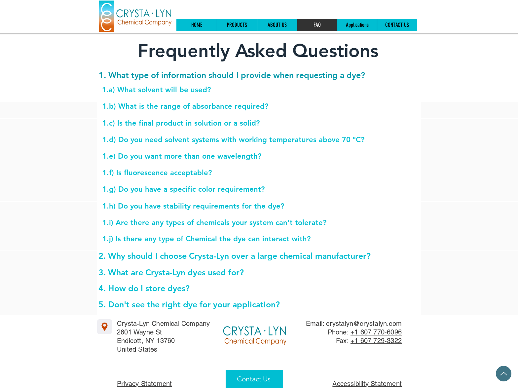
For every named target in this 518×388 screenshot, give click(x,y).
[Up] (503, 373)
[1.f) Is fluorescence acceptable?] (248, 173)
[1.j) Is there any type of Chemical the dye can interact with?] (248, 239)
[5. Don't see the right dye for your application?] (244, 304)
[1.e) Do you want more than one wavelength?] (248, 156)
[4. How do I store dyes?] (244, 288)
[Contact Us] (254, 379)
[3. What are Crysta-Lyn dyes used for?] (244, 272)
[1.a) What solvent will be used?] (247, 90)
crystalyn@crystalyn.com (364, 324)
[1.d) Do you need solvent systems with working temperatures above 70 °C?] (248, 140)
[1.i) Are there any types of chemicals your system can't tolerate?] (248, 223)
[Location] (104, 326)
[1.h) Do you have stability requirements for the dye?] (248, 206)
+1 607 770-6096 (376, 332)
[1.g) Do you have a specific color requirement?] (248, 189)
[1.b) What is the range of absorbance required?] (248, 106)
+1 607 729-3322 (376, 341)
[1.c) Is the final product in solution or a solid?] (248, 123)
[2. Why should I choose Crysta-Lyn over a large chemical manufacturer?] (237, 255)
